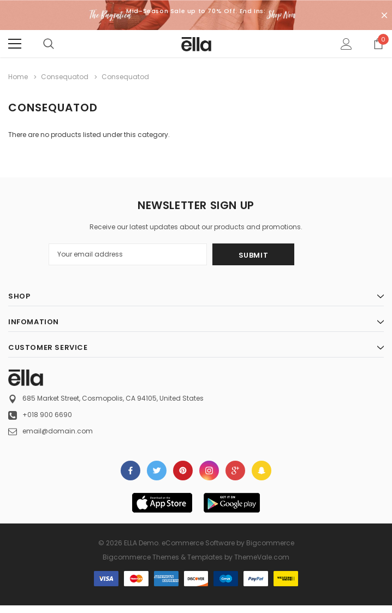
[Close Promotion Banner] (384, 15)
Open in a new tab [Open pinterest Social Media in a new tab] (183, 470)
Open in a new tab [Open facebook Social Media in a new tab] (130, 470)
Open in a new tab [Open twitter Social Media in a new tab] (157, 470)
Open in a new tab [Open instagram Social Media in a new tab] (209, 470)
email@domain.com (57, 431)
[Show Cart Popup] (378, 43)
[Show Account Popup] (346, 43)
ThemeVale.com (261, 557)
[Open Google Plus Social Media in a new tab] (235, 470)
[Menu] (14, 43)
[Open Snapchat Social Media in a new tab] (261, 470)
